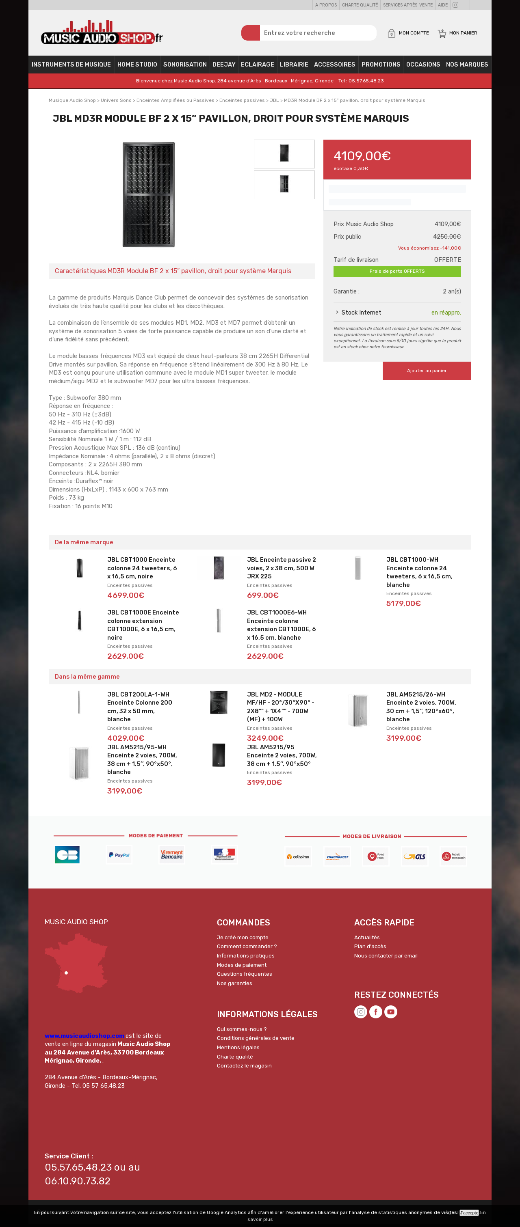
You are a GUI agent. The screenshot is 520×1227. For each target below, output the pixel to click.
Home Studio (137, 67)
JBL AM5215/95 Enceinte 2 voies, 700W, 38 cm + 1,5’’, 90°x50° (282, 758)
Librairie (294, 67)
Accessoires (334, 67)
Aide (443, 5)
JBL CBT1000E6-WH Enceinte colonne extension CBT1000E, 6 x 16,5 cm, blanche (281, 628)
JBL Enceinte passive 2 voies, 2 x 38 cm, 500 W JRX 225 (281, 571)
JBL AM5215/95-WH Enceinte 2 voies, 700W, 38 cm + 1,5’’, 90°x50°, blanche (142, 762)
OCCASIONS (423, 67)
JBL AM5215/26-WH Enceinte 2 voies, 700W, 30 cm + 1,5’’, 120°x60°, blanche (421, 710)
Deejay (224, 67)
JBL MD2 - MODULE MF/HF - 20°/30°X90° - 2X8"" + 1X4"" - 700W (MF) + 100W (280, 710)
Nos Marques (467, 67)
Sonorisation (185, 67)
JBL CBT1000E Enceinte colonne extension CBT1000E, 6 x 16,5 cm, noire (143, 628)
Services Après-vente (408, 5)
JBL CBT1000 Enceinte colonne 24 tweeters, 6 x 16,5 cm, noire (142, 571)
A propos (326, 5)
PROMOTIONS (381, 67)
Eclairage (257, 67)
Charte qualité (360, 5)
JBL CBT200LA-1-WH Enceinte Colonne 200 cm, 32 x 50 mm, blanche (139, 710)
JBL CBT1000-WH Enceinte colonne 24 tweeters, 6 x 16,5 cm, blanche (419, 575)
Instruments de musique (71, 67)
